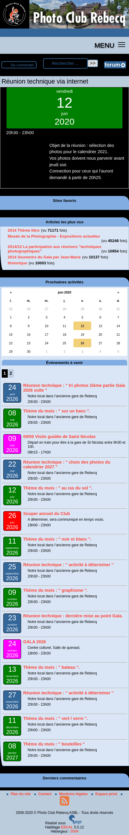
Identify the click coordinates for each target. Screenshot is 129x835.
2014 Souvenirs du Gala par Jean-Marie (44, 257)
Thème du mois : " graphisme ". (55, 590)
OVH (74, 831)
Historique (17, 263)
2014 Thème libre (24, 230)
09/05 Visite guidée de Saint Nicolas (59, 436)
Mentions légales (72, 794)
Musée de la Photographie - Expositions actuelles (54, 236)
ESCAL (67, 827)
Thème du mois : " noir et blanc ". (57, 539)
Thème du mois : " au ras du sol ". (57, 488)
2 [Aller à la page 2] (11, 373)
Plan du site (19, 794)
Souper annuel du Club (46, 513)
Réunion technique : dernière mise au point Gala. (73, 615)
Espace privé (104, 794)
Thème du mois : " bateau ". (51, 667)
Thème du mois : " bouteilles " (54, 744)
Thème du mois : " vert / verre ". (55, 718)
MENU (104, 45)
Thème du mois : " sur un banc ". (56, 411)
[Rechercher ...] (65, 63)
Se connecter (22, 65)
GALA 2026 (34, 641)
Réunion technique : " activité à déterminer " (68, 564)
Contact (43, 794)
